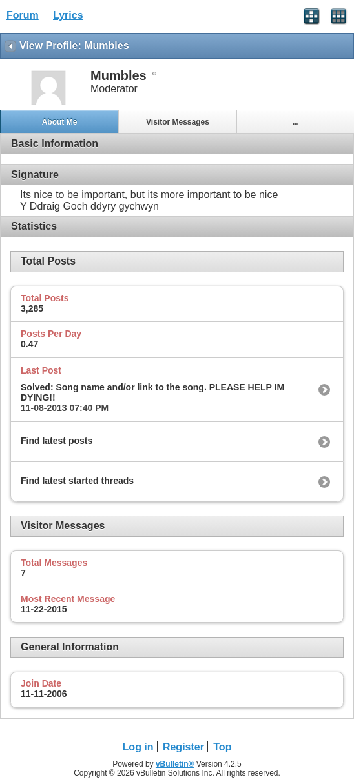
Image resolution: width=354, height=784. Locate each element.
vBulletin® (175, 764)
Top (222, 746)
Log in (138, 746)
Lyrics (68, 15)
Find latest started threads (77, 481)
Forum (22, 15)
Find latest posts (56, 441)
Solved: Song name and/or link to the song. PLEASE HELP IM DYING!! (152, 392)
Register (183, 746)
